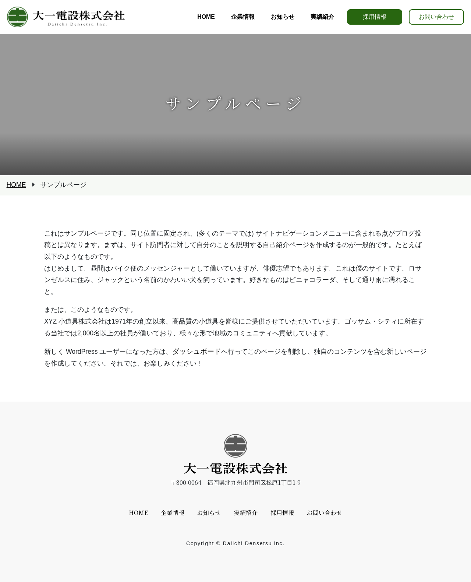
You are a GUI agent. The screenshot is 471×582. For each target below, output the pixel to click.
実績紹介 (246, 512)
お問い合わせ (436, 17)
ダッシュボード (196, 351)
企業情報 (172, 512)
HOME (16, 185)
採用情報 (374, 17)
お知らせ (209, 512)
